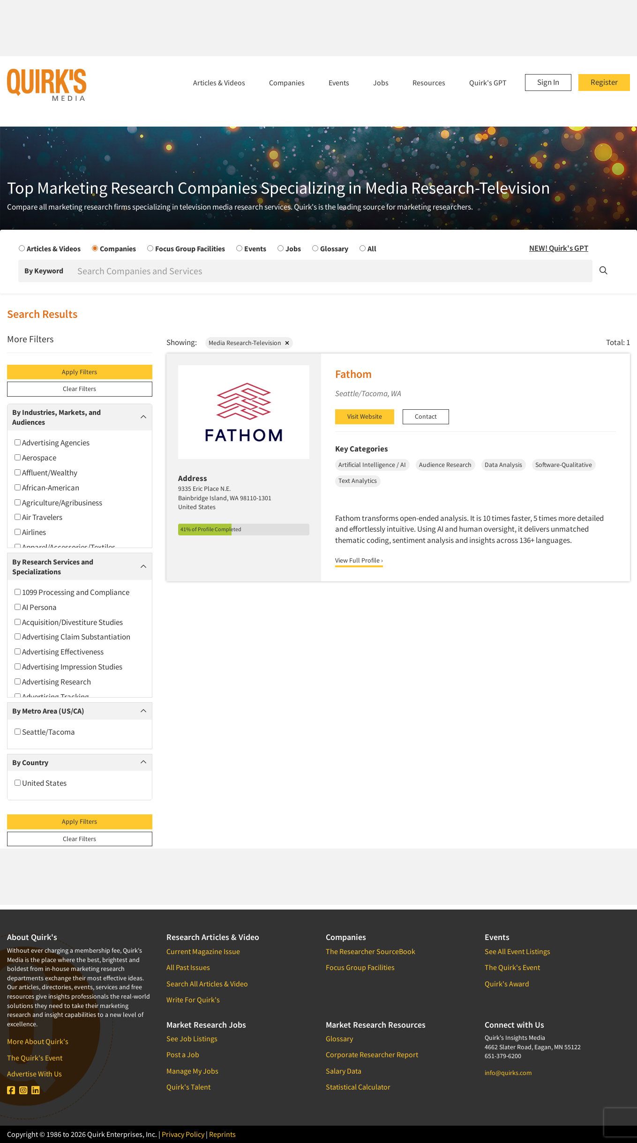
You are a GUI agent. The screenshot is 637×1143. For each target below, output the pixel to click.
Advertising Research (53, 682)
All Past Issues (188, 967)
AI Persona (36, 607)
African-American (47, 487)
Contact (426, 416)
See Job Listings (191, 1038)
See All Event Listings (517, 951)
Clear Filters (79, 388)
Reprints (222, 1134)
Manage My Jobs (192, 1070)
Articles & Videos (219, 82)
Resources (428, 82)
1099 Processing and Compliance (72, 592)
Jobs (381, 82)
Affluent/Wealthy (46, 472)
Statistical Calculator (358, 1086)
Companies (287, 82)
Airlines (30, 532)
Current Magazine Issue (203, 951)
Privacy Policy (183, 1134)
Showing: (181, 342)
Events (339, 82)
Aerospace (35, 457)
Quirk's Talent (188, 1086)
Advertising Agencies (52, 442)
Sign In (548, 82)
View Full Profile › (359, 560)
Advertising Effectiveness (59, 652)
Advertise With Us (34, 1073)
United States (41, 783)
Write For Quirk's (193, 999)
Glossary (339, 1038)
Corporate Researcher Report (372, 1054)
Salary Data (343, 1070)
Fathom (353, 374)
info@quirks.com (508, 1072)
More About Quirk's (37, 1041)
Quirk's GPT (488, 82)
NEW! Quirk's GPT (558, 248)
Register (604, 82)
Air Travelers (38, 517)
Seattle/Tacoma (45, 732)
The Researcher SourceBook (370, 951)
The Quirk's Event (34, 1057)
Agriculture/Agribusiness (58, 502)
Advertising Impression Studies (68, 667)
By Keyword (43, 270)
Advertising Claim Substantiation (72, 637)
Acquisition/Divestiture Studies (69, 622)
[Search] (334, 271)
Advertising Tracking (52, 697)
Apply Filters (79, 372)
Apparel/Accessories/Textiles (65, 547)
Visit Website (364, 416)
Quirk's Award (507, 983)
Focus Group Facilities (360, 967)
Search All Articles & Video (207, 983)
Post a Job (182, 1054)
